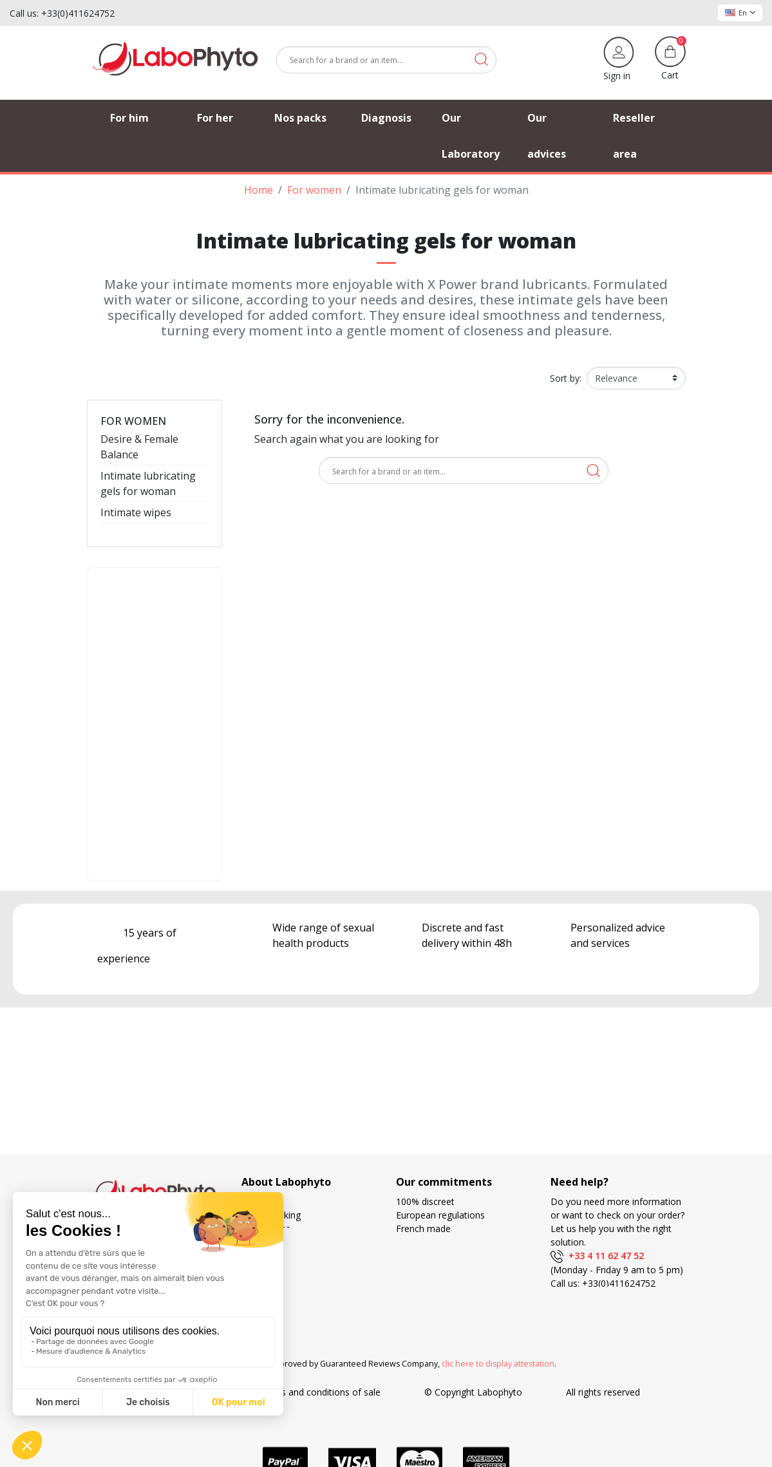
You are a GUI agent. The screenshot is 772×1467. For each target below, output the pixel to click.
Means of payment (435, 1269)
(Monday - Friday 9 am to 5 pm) (617, 1270)
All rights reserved (603, 1392)
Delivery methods (432, 1242)
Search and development (448, 1296)
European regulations (440, 1215)
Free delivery (422, 1255)
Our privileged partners (288, 1242)
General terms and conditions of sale (304, 1392)
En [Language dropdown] (740, 12)
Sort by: (565, 378)
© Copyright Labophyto (473, 1392)
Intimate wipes (135, 512)
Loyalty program (430, 1282)
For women (133, 421)
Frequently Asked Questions (299, 1255)
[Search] (386, 59)
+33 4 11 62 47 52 (597, 1255)
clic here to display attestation (498, 1363)
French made (423, 1228)
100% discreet (425, 1201)
